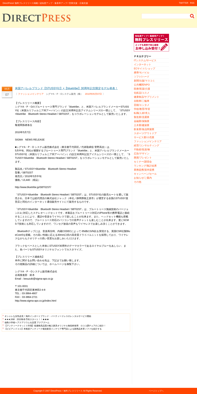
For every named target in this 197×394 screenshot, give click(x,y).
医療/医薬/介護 (142, 88)
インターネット (142, 64)
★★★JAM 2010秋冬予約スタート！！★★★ (27, 319)
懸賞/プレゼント (143, 157)
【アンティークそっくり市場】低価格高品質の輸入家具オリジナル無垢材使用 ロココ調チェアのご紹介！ (55, 325)
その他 (137, 181)
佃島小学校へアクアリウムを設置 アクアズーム (27, 322)
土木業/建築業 (141, 125)
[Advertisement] (66, 58)
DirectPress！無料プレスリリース (66, 391)
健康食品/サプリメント (146, 96)
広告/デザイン (141, 153)
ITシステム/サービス (145, 60)
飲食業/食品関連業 (144, 129)
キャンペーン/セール (145, 173)
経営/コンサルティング (146, 145)
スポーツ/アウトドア (145, 133)
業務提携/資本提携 (144, 169)
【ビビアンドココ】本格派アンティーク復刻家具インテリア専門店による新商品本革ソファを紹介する (53, 329)
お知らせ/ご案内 (143, 177)
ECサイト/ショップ (144, 68)
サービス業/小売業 (144, 137)
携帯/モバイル (141, 72)
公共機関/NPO (142, 84)
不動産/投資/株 (142, 149)
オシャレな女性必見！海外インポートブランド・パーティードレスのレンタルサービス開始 (48, 316)
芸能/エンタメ (141, 105)
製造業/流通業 (141, 117)
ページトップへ (156, 391)
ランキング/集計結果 (145, 165)
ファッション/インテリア (31, 94)
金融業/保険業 (141, 121)
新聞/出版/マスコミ (144, 80)
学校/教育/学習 (142, 109)
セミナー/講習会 (143, 161)
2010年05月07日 (93, 94)
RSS (192, 3)
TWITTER (183, 3)
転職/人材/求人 (142, 113)
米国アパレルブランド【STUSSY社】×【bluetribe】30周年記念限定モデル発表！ (66, 88)
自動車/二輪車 (141, 100)
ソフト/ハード (141, 76)
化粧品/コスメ (141, 92)
